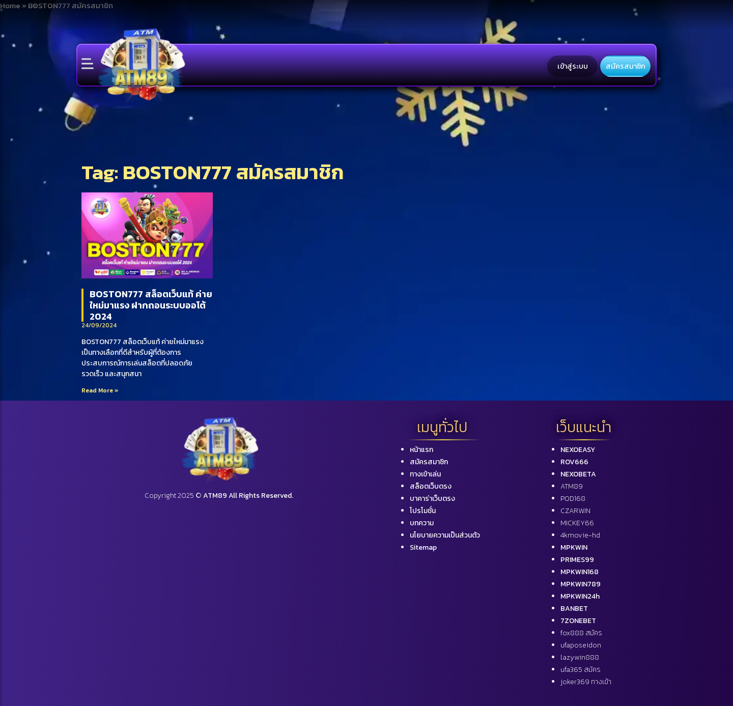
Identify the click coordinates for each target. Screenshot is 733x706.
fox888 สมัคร (581, 633)
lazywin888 (579, 657)
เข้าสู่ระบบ (572, 66)
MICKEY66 (577, 523)
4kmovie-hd (580, 535)
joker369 (585, 681)
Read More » (100, 390)
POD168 (572, 498)
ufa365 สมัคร (580, 669)
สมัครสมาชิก (625, 66)
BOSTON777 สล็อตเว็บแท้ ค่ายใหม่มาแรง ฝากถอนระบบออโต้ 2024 (151, 305)
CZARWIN (575, 510)
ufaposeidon (580, 645)
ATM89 (571, 486)
